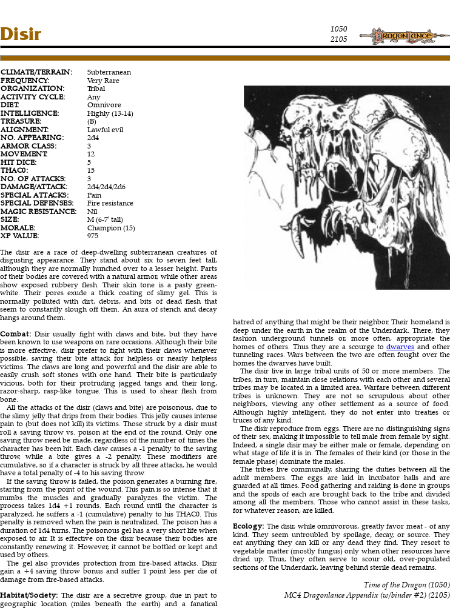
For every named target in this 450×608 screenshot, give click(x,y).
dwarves (400, 346)
